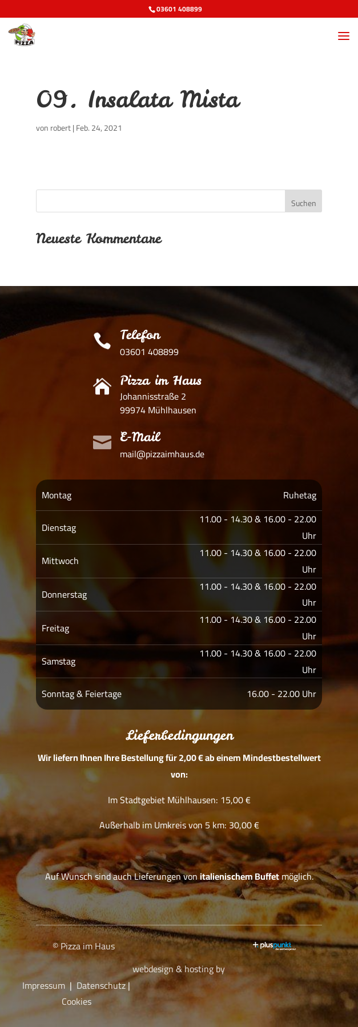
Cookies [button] (76, 1001)
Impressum (43, 985)
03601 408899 (179, 8)
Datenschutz (101, 985)
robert (60, 127)
